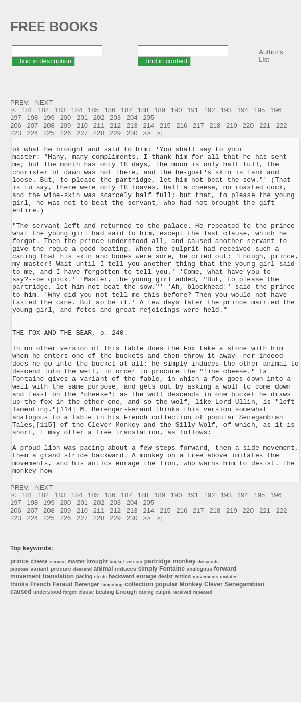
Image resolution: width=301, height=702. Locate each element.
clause (86, 658)
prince (19, 627)
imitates (229, 642)
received (182, 658)
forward (225, 634)
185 (93, 110)
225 (49, 133)
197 (15, 118)
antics (183, 642)
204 (132, 118)
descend (82, 635)
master (76, 627)
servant (57, 627)
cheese (39, 627)
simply (147, 634)
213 (132, 125)
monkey (183, 627)
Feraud (63, 649)
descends (208, 627)
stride (100, 642)
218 (215, 125)
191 (192, 110)
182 (43, 110)
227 (82, 133)
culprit (163, 658)
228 (99, 133)
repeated (203, 658)
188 (143, 110)
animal (103, 634)
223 (15, 133)
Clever (213, 649)
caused (20, 657)
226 (65, 133)
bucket (116, 627)
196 (276, 110)
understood (47, 658)
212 (115, 125)
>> (148, 133)
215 (165, 125)
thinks (19, 649)
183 (60, 110)
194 (242, 110)
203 (115, 118)
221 (264, 125)
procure (61, 635)
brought (97, 627)
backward (122, 642)
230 (132, 133)
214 (148, 125)
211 (99, 125)
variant (39, 635)
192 (209, 110)
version (134, 627)
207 (32, 125)
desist (165, 642)
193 (226, 110)
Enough (126, 658)
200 (65, 118)
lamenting (112, 650)
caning (146, 658)
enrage (146, 642)
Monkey (191, 649)
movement (25, 642)
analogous (199, 635)
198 (32, 118)
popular (166, 649)
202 (99, 118)
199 (49, 118)
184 (76, 110)
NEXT (45, 102)
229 (115, 133)
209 (65, 125)
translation (58, 642)
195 (259, 110)
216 (181, 125)
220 (248, 125)
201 (82, 118)
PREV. (20, 102)
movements (205, 642)
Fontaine (172, 634)
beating (105, 658)
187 (126, 110)
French (40, 649)
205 (148, 118)
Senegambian (244, 649)
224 (32, 133)
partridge (157, 627)
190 (176, 110)
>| (160, 133)
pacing (84, 642)
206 (15, 125)
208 (49, 125)
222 (281, 125)
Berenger (86, 650)
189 (159, 110)
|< (14, 110)
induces (125, 635)
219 (231, 125)
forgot (70, 658)
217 (198, 125)
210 (82, 125)
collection (138, 649)
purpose (19, 635)
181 (27, 110)
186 (110, 110)
